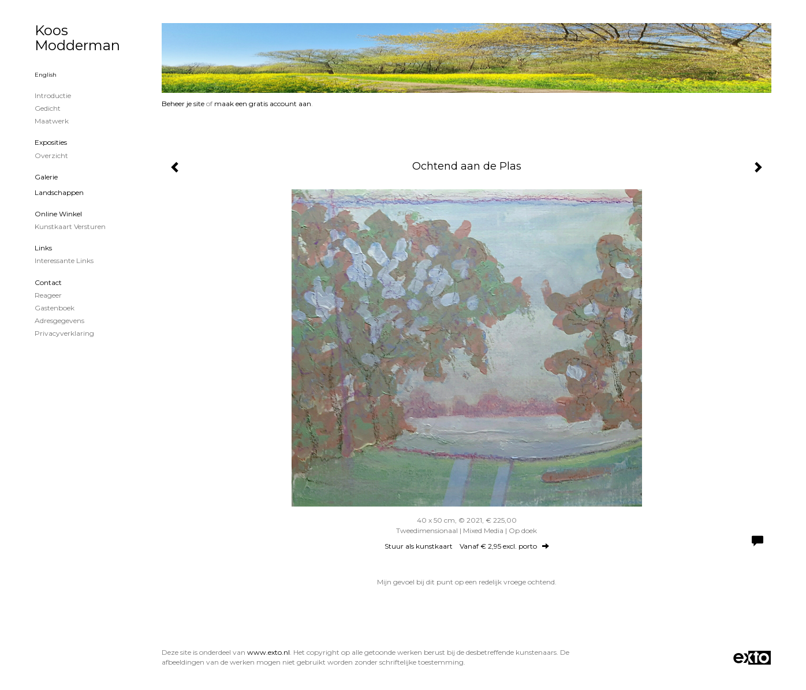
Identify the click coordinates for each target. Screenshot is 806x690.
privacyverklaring (64, 333)
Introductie (53, 95)
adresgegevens (59, 320)
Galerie (46, 176)
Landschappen (59, 192)
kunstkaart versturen (70, 226)
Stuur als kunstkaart (467, 546)
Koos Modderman (77, 38)
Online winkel (58, 213)
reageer (48, 295)
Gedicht (48, 108)
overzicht (51, 155)
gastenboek (54, 307)
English (46, 74)
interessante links (64, 260)
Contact (48, 282)
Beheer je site (183, 103)
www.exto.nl (268, 652)
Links (43, 247)
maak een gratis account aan (262, 103)
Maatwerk (52, 121)
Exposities (51, 142)
